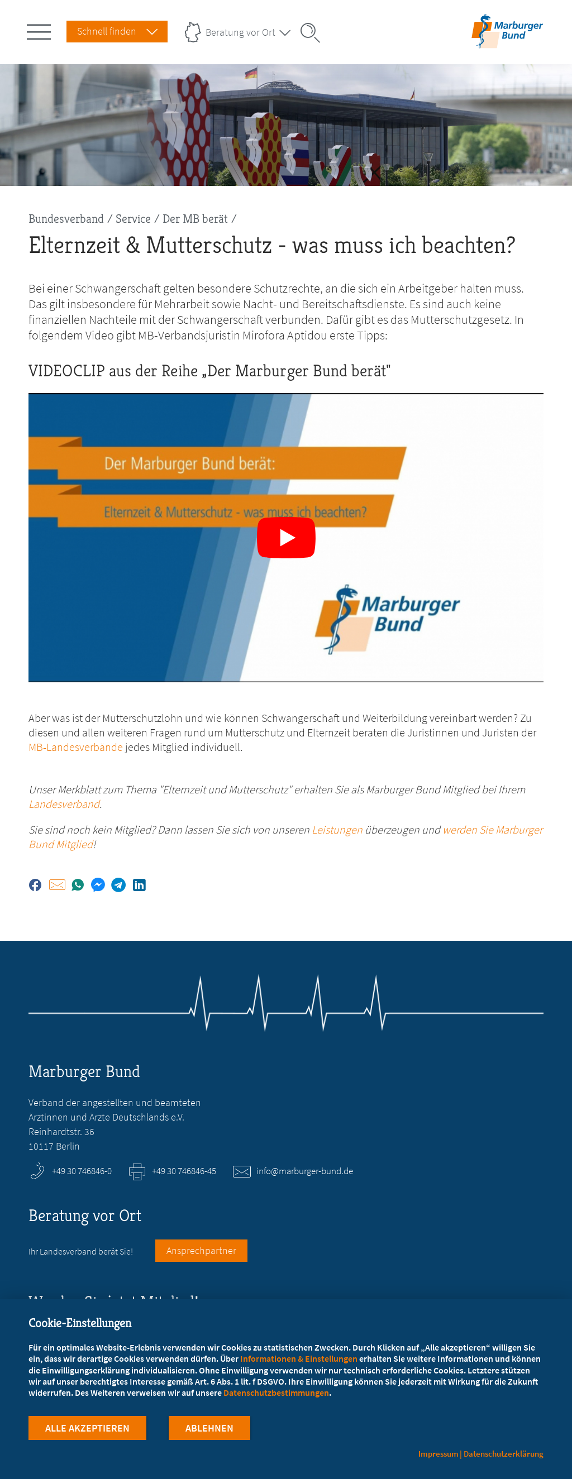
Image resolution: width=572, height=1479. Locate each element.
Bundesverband (66, 218)
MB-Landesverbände (75, 747)
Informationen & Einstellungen (299, 1358)
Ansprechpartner (201, 1250)
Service (133, 218)
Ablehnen (209, 1427)
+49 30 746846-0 (82, 1171)
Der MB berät (195, 218)
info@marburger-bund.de (304, 1171)
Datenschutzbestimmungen (276, 1392)
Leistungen (337, 829)
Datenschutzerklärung (504, 1453)
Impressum (438, 1453)
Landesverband (63, 804)
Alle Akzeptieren (87, 1427)
